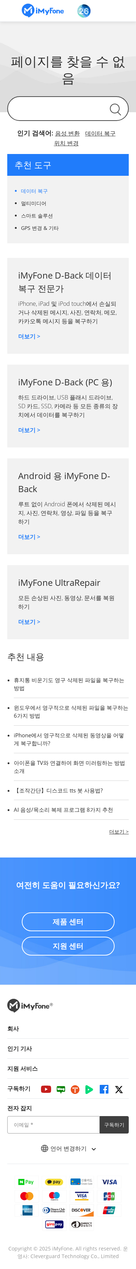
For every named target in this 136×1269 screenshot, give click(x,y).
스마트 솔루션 (37, 215)
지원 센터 (68, 946)
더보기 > (29, 336)
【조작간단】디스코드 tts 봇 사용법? (58, 790)
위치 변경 (66, 143)
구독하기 (114, 1124)
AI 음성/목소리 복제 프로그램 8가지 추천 (63, 809)
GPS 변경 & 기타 (40, 227)
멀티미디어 (33, 203)
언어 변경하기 (68, 1148)
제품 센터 (68, 922)
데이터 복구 (100, 133)
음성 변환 (67, 133)
